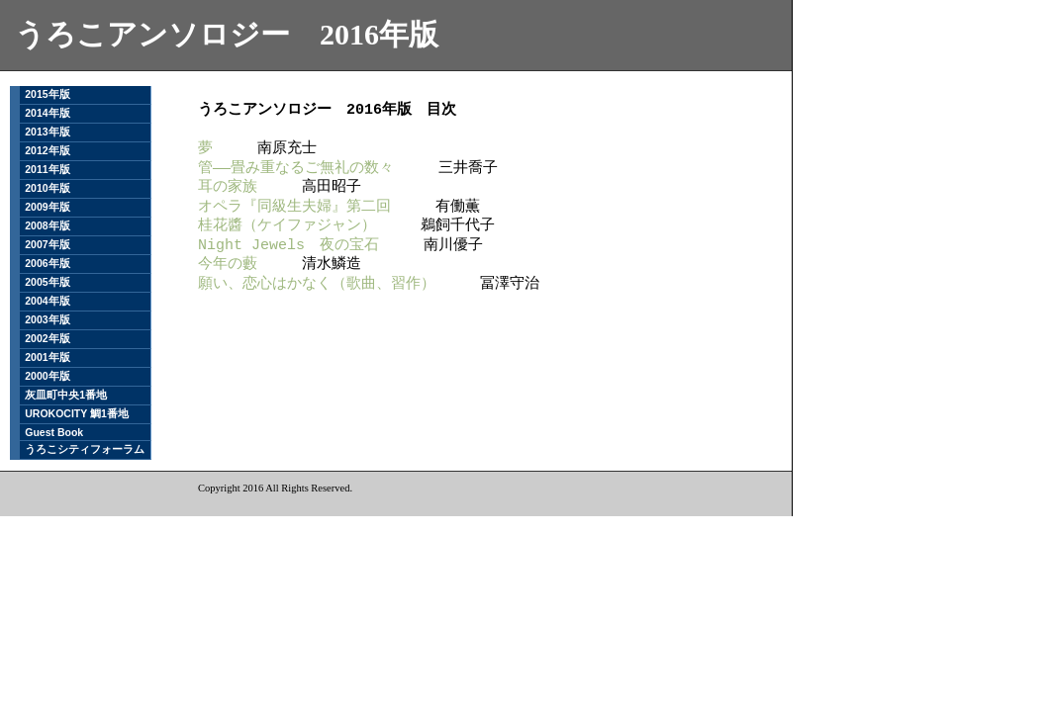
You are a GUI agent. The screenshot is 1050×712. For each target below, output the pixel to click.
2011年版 (47, 169)
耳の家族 (227, 187)
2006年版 (47, 263)
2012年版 (47, 150)
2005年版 (47, 282)
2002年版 (47, 338)
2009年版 (47, 207)
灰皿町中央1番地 (66, 394)
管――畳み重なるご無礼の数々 (296, 168)
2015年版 (47, 94)
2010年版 (47, 188)
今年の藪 (227, 264)
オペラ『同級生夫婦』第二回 (294, 207)
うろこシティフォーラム (84, 449)
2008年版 (47, 225)
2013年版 (47, 131)
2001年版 (47, 357)
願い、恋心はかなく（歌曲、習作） (316, 284)
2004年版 (47, 301)
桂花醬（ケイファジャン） (287, 225)
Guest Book (54, 432)
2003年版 (47, 319)
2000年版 (47, 376)
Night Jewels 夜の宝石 (288, 245)
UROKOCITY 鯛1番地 (77, 413)
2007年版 (47, 244)
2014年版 (47, 113)
